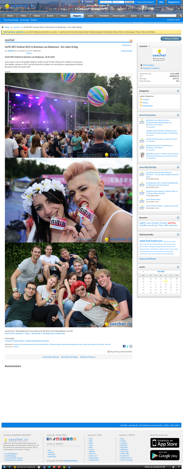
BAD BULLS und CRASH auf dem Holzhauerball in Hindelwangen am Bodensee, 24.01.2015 (159, 122)
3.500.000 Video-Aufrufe (14, 458)
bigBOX (142, 223)
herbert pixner (171, 244)
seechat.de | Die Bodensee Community (145, 425)
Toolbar (123, 441)
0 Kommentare (126, 51)
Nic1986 (143, 225)
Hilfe (161, 2)
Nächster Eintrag (87, 357)
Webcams (124, 445)
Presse (91, 449)
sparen (150, 254)
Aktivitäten (104, 16)
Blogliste (34, 20)
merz (165, 244)
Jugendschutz (94, 460)
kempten (158, 244)
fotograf (159, 246)
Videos (37, 16)
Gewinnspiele (119, 16)
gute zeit (87, 344)
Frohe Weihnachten (153, 199)
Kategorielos (148, 106)
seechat (16, 27)
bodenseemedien (145, 249)
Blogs (7, 27)
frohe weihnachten (167, 251)
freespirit (163, 223)
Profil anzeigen (147, 65)
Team (91, 445)
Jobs (49, 450)
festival (80, 344)
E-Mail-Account (126, 458)
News (91, 443)
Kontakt (124, 425)
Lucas (151, 135)
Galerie (147, 16)
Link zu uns (93, 456)
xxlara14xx (173, 225)
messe (171, 249)
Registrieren (174, 2)
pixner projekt (156, 254)
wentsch (146, 244)
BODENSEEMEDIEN (71, 461)
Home (10, 16)
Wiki (90, 447)
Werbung (51, 454)
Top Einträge (24, 20)
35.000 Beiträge (10, 456)
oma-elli (150, 225)
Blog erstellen (171, 38)
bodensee (17, 344)
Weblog (92, 451)
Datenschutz (93, 458)
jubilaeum (171, 254)
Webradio (124, 447)
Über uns (92, 454)
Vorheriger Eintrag (50, 357)
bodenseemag (55, 344)
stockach (166, 249)
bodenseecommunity (29, 344)
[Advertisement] (91, 397)
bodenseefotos (43, 344)
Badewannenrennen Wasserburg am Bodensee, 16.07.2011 (159, 146)
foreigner (155, 223)
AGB (90, 441)
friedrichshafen (147, 251)
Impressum (52, 456)
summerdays (143, 254)
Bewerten (126, 45)
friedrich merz (171, 246)
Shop (122, 439)
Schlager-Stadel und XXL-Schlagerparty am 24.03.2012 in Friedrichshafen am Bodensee (162, 132)
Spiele (134, 16)
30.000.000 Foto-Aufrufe (14, 460)
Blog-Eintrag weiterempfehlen (119, 352)
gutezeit (94, 344)
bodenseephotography (69, 344)
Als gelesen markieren (150, 68)
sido (150, 244)
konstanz (101, 344)
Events (50, 16)
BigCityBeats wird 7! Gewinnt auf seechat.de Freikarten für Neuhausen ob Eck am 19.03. (162, 155)
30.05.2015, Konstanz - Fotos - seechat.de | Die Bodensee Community (35, 333)
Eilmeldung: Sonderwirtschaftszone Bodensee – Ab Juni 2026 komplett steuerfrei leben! (162, 174)
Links (90, 16)
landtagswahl (153, 246)
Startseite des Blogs (69, 357)
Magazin (77, 16)
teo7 (156, 225)
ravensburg (164, 254)
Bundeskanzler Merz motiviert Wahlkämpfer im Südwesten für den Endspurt (162, 184)
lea (162, 244)
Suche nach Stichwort (147, 259)
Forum (64, 16)
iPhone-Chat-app (126, 460)
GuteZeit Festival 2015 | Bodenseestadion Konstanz (27, 341)
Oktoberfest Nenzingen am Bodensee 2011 (161, 139)
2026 (153, 244)
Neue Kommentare (147, 115)
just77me (152, 158)
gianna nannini (144, 246)
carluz (148, 223)
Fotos (23, 16)
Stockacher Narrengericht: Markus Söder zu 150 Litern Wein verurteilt (162, 192)
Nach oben (175, 425)
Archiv (166, 425)
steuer (141, 244)
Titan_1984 (163, 225)
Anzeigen (123, 443)
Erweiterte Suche (173, 20)
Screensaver (124, 456)
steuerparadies (157, 251)
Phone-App (124, 451)
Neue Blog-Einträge (11, 20)
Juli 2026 (160, 271)
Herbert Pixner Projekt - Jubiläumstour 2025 (162, 206)
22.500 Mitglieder (11, 454)
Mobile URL (124, 454)
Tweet (29, 53)
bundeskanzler (154, 249)
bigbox (161, 249)
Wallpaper (124, 449)
